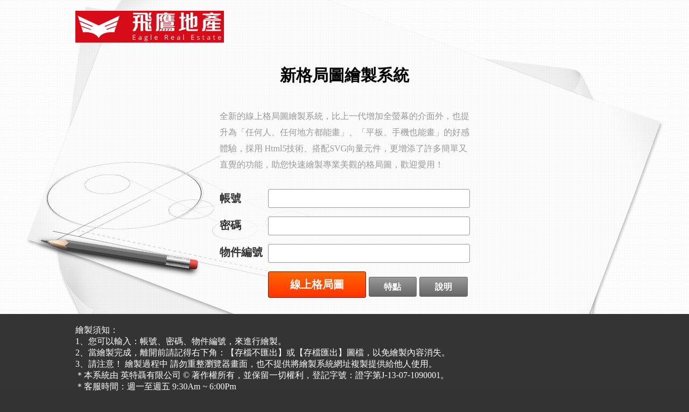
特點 (392, 286)
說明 (443, 286)
